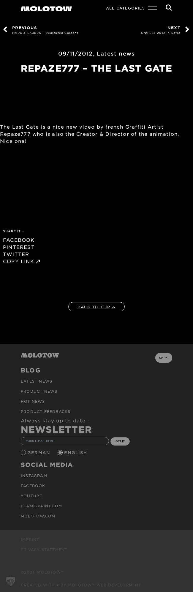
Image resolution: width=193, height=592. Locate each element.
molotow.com (38, 516)
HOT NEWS (33, 401)
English (76, 452)
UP (163, 357)
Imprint (30, 539)
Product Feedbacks (45, 411)
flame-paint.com (41, 505)
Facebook (33, 485)
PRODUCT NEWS (39, 391)
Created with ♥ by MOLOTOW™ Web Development (81, 584)
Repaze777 (15, 134)
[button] (10, 581)
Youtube (31, 495)
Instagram (34, 475)
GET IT (120, 441)
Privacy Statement (44, 549)
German (39, 452)
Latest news (116, 53)
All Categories (125, 8)
